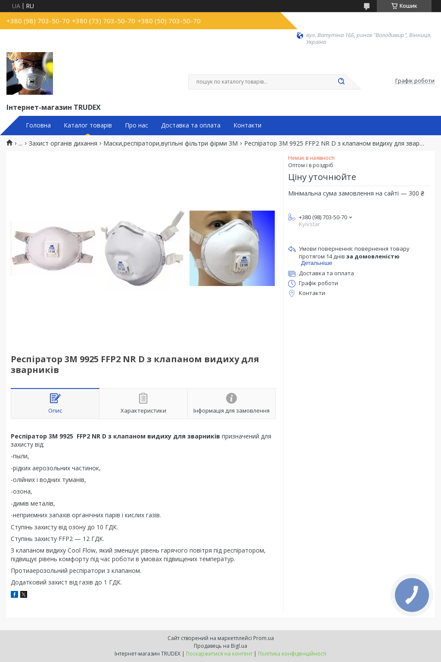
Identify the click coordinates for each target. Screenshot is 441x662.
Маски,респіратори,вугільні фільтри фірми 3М (170, 143)
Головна (38, 125)
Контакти (247, 125)
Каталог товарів (88, 125)
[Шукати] (341, 82)
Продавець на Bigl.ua (220, 646)
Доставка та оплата (190, 125)
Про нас (136, 125)
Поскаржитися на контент (219, 653)
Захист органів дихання (63, 143)
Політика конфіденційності (292, 653)
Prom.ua (263, 638)
